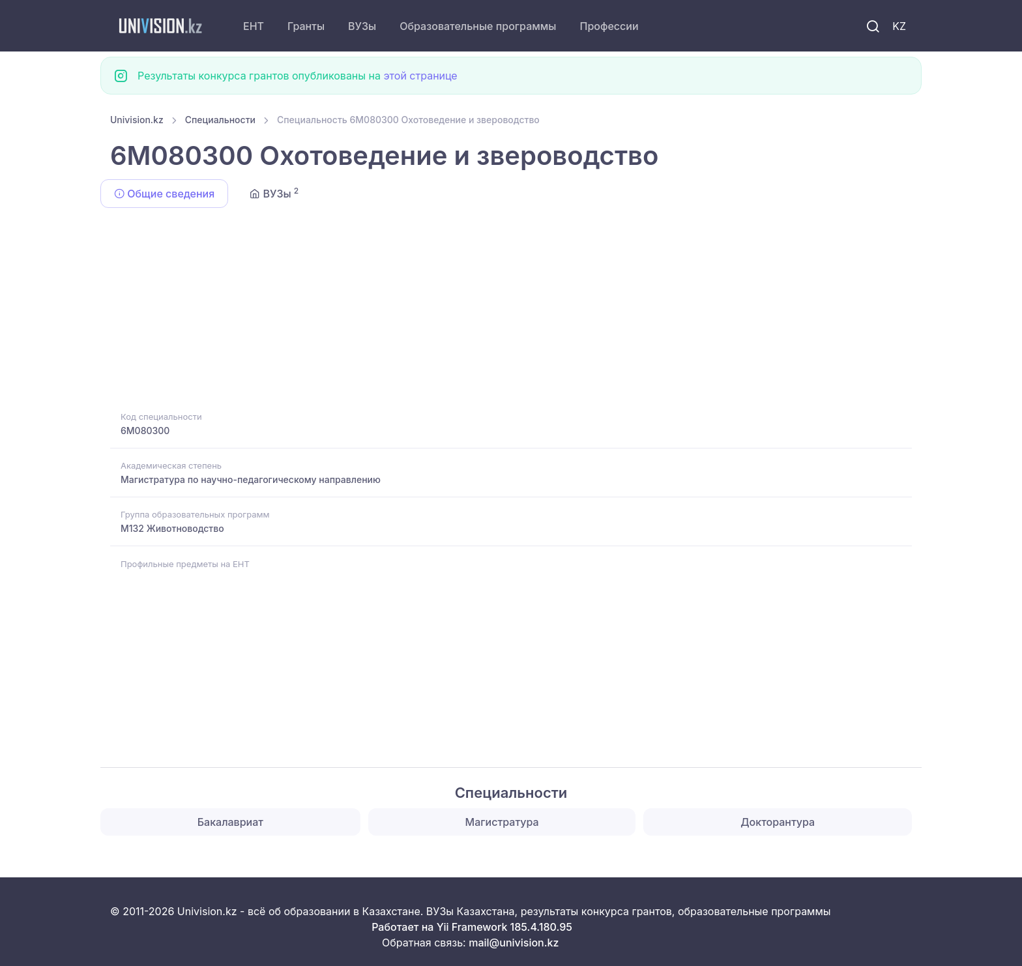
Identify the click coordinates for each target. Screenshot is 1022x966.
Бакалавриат (230, 821)
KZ (899, 26)
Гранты (306, 26)
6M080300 (145, 430)
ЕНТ (253, 26)
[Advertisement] (501, 311)
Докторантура (777, 821)
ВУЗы (362, 26)
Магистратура (502, 821)
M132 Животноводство (172, 528)
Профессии (608, 26)
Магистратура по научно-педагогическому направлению (251, 479)
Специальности (220, 119)
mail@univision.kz (514, 942)
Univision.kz (137, 119)
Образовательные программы (478, 26)
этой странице (420, 75)
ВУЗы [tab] (274, 193)
